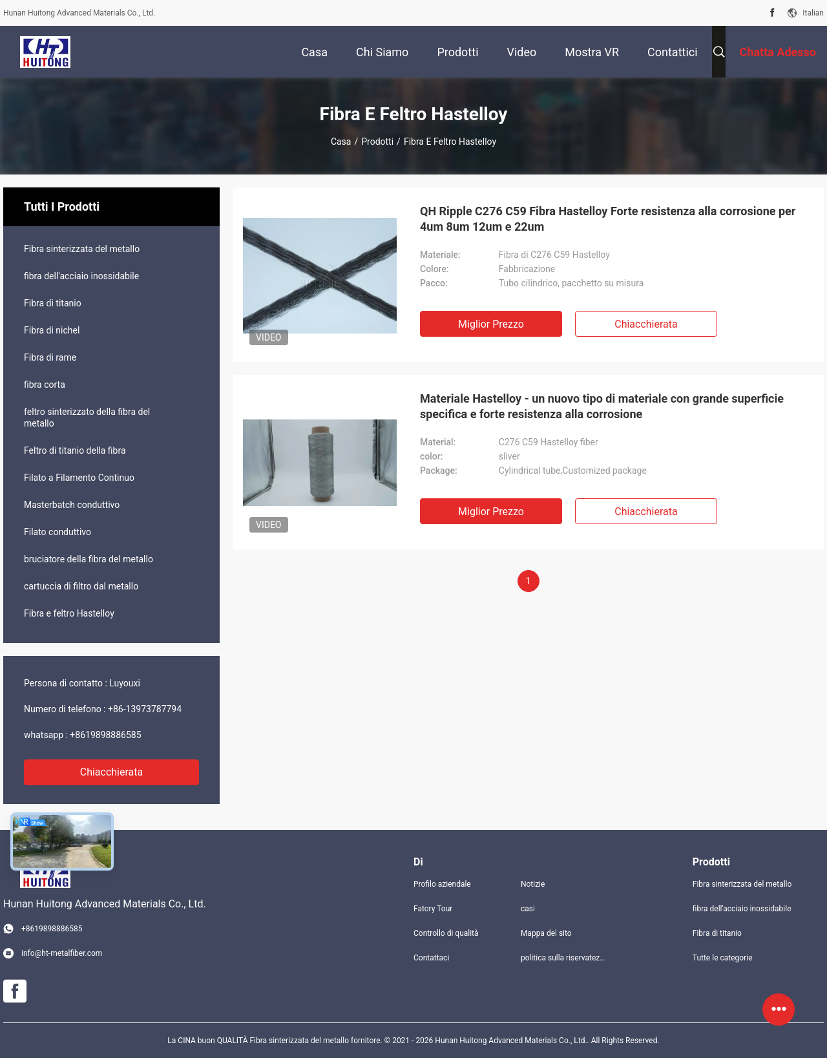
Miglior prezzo (491, 324)
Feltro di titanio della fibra (75, 450)
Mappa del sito (546, 933)
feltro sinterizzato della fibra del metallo (87, 417)
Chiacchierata (111, 772)
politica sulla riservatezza (564, 957)
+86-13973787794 (145, 709)
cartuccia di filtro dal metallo (81, 586)
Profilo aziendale (442, 884)
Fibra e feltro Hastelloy (69, 613)
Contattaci (431, 957)
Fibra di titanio (52, 303)
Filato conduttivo (57, 532)
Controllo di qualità (446, 933)
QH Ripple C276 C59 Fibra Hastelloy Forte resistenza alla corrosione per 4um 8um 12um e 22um (607, 218)
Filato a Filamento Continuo (79, 477)
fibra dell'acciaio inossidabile (81, 276)
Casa (341, 141)
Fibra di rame (50, 357)
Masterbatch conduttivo (72, 505)
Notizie (533, 884)
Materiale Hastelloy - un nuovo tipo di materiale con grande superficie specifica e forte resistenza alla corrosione (602, 406)
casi (528, 908)
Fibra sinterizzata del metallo (82, 249)
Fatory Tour (433, 908)
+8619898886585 (105, 735)
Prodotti (377, 141)
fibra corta (44, 384)
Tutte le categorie (723, 957)
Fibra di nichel (51, 330)
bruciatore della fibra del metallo (88, 559)
